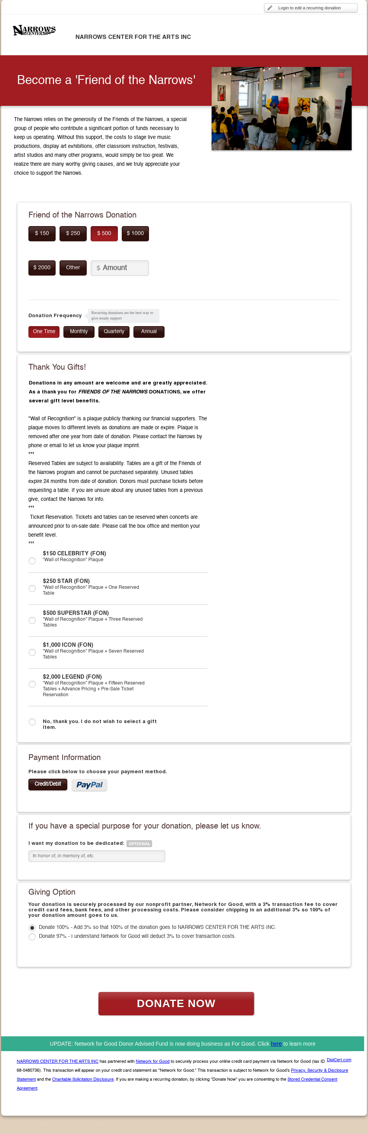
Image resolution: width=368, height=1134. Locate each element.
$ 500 (104, 233)
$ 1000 (135, 233)
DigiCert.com (339, 1060)
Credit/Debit (48, 784)
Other (73, 267)
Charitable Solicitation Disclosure (83, 1080)
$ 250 (73, 233)
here (276, 1044)
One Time (44, 331)
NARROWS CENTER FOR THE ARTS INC (57, 1062)
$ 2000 (42, 267)
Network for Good (153, 1062)
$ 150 (42, 233)
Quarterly (114, 331)
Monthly (79, 331)
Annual (149, 331)
